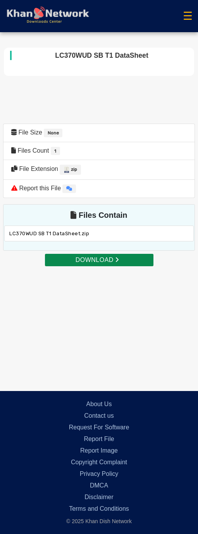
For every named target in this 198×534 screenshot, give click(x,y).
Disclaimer (99, 497)
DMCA (99, 485)
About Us (99, 404)
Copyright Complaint (99, 462)
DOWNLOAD (97, 260)
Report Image (99, 450)
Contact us (99, 415)
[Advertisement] (99, 321)
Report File (99, 439)
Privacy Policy (99, 473)
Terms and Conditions (99, 508)
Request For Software (99, 427)
